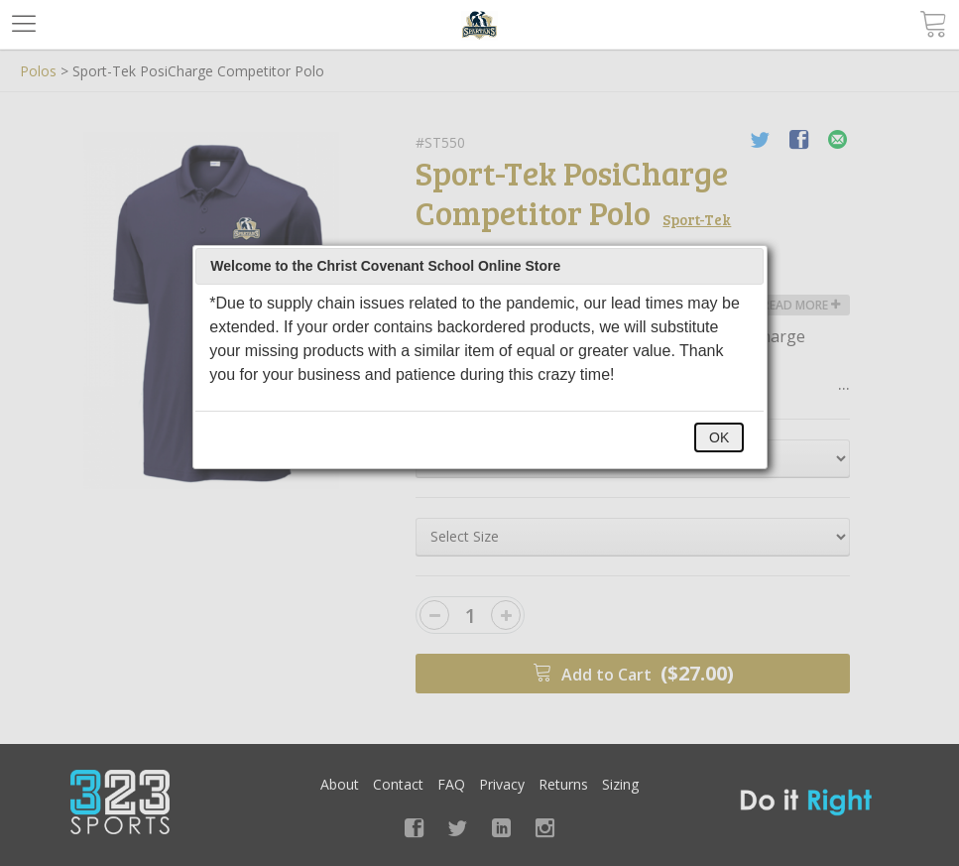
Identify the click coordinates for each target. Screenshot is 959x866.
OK (719, 437)
